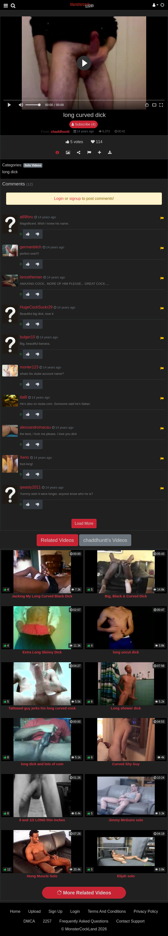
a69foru (26, 217)
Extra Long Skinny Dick (42, 652)
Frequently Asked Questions (83, 921)
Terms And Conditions (107, 911)
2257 (47, 921)
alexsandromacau (35, 427)
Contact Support (130, 921)
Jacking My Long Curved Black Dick (42, 596)
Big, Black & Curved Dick (126, 596)
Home (15, 911)
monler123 (29, 367)
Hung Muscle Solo (42, 876)
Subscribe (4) (83, 124)
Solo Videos (32, 165)
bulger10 (27, 337)
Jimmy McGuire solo (126, 820)
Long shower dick (126, 708)
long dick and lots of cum (42, 764)
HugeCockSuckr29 (36, 307)
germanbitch (30, 247)
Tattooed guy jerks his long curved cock (42, 708)
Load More (84, 523)
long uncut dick (126, 652)
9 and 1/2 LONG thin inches (42, 820)
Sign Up (55, 911)
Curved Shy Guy (126, 764)
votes (74, 142)
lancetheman (31, 277)
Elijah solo (126, 876)
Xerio (24, 457)
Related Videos (57, 540)
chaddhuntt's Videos (105, 540)
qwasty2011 (30, 487)
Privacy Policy (146, 911)
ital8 (23, 397)
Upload (34, 911)
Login (75, 911)
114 (96, 142)
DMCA (29, 921)
